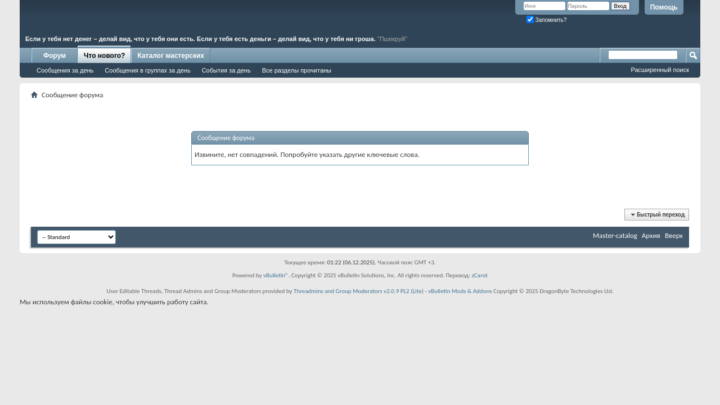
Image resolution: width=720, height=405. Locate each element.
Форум (54, 56)
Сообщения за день (65, 70)
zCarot (479, 275)
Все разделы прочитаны (296, 70)
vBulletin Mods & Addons (460, 291)
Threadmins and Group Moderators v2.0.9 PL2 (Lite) (359, 291)
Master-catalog (615, 235)
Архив (651, 235)
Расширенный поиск (660, 69)
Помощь (664, 7)
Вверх (674, 235)
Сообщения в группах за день (147, 70)
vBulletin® (276, 275)
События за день (226, 70)
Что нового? (104, 56)
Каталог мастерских (170, 56)
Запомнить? (546, 20)
